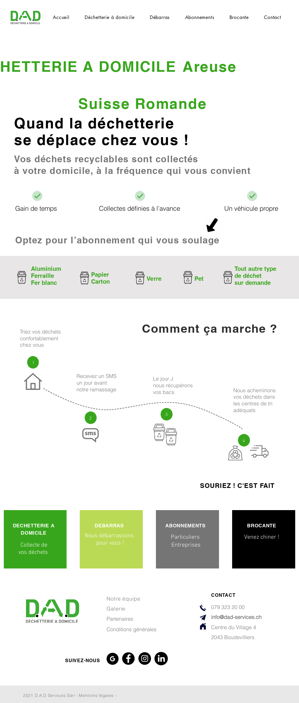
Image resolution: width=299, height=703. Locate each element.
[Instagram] (144, 658)
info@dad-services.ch (236, 617)
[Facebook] (128, 658)
